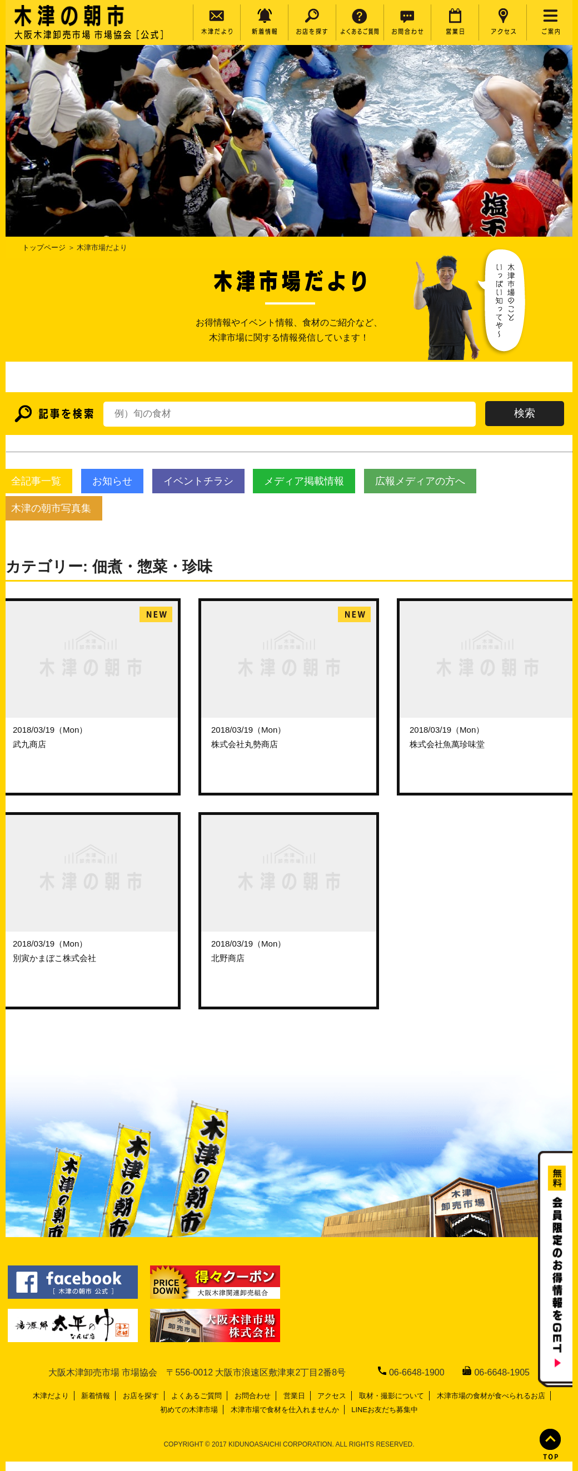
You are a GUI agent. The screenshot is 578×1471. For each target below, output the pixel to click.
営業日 (294, 1396)
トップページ (44, 247)
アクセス (331, 1396)
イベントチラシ (198, 481)
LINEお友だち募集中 (384, 1409)
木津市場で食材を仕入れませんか (285, 1409)
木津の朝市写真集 (51, 508)
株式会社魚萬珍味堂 (447, 744)
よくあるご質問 (196, 1396)
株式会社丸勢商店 (244, 744)
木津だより (51, 1396)
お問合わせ (253, 1396)
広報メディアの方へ (420, 481)
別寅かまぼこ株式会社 (54, 958)
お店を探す (141, 1396)
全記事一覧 (36, 481)
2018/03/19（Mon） (50, 729)
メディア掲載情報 (304, 481)
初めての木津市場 (189, 1409)
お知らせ (112, 481)
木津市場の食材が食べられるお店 (491, 1396)
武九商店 (29, 744)
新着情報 (95, 1396)
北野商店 (228, 958)
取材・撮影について (391, 1396)
